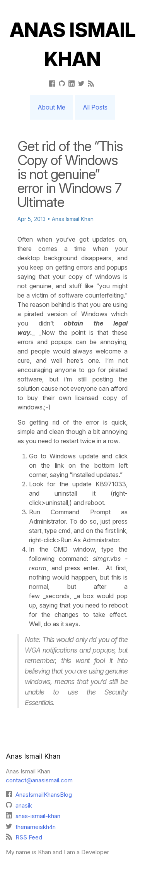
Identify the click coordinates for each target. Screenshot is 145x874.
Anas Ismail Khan (73, 44)
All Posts (95, 107)
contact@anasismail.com (39, 780)
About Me (51, 107)
